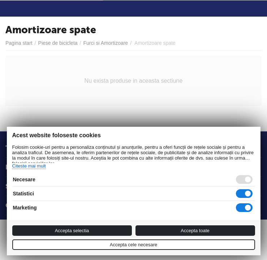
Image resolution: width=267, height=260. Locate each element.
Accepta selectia (72, 230)
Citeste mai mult (29, 166)
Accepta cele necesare (134, 244)
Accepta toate (195, 230)
